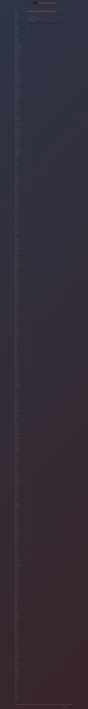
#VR (15, 146)
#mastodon (17, 431)
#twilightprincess (18, 649)
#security (16, 582)
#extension (17, 301)
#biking (16, 185)
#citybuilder (17, 230)
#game (16, 329)
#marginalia (17, 427)
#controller (17, 250)
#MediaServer (17, 98)
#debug (16, 262)
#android (16, 162)
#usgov (16, 661)
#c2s (15, 209)
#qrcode (16, 545)
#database (16, 259)
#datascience (17, 260)
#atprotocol (17, 177)
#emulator (16, 294)
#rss (15, 572)
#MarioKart (17, 94)
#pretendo (16, 533)
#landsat (16, 402)
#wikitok (16, 686)
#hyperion (16, 374)
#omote (16, 487)
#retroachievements (18, 560)
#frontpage (17, 324)
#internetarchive (17, 384)
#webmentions (17, 677)
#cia (15, 226)
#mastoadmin (17, 430)
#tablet (16, 622)
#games (16, 333)
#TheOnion (16, 142)
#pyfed (16, 543)
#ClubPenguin (17, 44)
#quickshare (17, 549)
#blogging (16, 195)
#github (16, 341)
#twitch (16, 650)
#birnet (16, 190)
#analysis (16, 161)
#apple (16, 168)
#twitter (16, 651)
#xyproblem (17, 696)
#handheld (16, 363)
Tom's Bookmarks (44, 3)
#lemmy (16, 405)
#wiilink (16, 682)
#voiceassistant (17, 667)
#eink (16, 288)
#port (15, 526)
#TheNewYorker (17, 141)
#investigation (17, 387)
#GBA (16, 65)
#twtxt (16, 652)
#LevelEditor (17, 88)
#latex (16, 404)
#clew (16, 234)
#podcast (16, 520)
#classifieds (17, 233)
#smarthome (17, 595)
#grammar (16, 356)
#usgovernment (17, 662)
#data (16, 258)
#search (16, 580)
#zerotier (16, 701)
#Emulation (17, 55)
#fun (15, 327)
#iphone (16, 390)
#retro (16, 559)
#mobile (16, 454)
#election (16, 289)
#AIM (15, 23)
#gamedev (16, 332)
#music (16, 464)
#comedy (16, 243)
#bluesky (16, 198)
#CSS (16, 37)
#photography (17, 508)
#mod (16, 455)
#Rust (16, 126)
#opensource (17, 489)
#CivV (16, 40)
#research (16, 558)
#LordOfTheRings (18, 90)
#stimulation (17, 614)
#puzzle (46, 20)
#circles (16, 227)
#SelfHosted (17, 129)
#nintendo (16, 475)
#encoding (16, 295)
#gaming (16, 334)
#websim (16, 678)
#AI (15, 21)
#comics (16, 244)
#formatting (17, 320)
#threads (16, 633)
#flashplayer (17, 314)
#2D (15, 11)
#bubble (16, 207)
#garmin (16, 336)
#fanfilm (16, 303)
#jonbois (16, 396)
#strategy (16, 615)
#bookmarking (17, 199)
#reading (16, 553)
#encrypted (17, 296)
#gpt (15, 355)
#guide (16, 358)
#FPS (15, 58)
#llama (16, 417)
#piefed (16, 511)
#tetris (16, 631)
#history (16, 367)
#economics (17, 286)
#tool (15, 639)
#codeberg (17, 240)
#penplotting (17, 506)
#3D (15, 12)
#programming (17, 535)
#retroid (16, 562)
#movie (16, 458)
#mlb (15, 453)
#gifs (15, 339)
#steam (16, 612)
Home (16, 706)
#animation (17, 163)
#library (16, 408)
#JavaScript (17, 83)
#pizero (16, 515)
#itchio (16, 392)
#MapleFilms (17, 93)
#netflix (16, 471)
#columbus (17, 242)
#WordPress (17, 151)
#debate (16, 261)
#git (15, 340)
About (40, 7)
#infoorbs (16, 378)
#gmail (16, 346)
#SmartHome (17, 132)
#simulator (16, 589)
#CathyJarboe (17, 38)
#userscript (17, 660)
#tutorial (16, 647)
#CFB (16, 36)
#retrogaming (17, 561)
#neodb (16, 469)
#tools (16, 640)
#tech (16, 624)
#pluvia (16, 518)
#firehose (16, 312)
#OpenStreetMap (18, 111)
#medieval (16, 438)
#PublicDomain (17, 119)
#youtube (16, 697)
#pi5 (15, 510)
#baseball (16, 182)
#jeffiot (16, 394)
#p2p (15, 493)
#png (15, 519)
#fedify (16, 306)
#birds (16, 188)
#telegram (16, 625)
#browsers (16, 206)
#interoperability (17, 386)
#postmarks (17, 529)
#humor (16, 373)
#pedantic (16, 502)
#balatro (16, 181)
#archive (16, 169)
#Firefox (16, 63)
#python (16, 544)
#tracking (16, 641)
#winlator (16, 687)
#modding (16, 456)
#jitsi (15, 395)
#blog (16, 194)
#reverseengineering (18, 564)
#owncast (16, 492)
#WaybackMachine (18, 150)
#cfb (15, 218)
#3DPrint (16, 14)
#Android (16, 29)
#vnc (15, 666)
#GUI (15, 66)
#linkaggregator (17, 410)
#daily (30, 20)
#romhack (16, 569)
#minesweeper (17, 449)
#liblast (16, 407)
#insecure (16, 381)
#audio (16, 178)
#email (16, 292)
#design (16, 271)
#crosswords (17, 253)
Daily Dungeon (32, 16)
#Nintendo (16, 103)
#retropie (16, 563)
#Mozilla (16, 100)
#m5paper (16, 422)
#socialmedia (17, 597)
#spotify (16, 606)
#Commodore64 (17, 45)
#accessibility (17, 154)
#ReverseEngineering (18, 125)
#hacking (16, 359)
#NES (16, 101)
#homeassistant (17, 369)
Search (44, 7)
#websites (16, 679)
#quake (16, 547)
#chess (16, 223)
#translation (17, 642)
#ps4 (15, 537)
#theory (16, 632)
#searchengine (17, 581)
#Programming (17, 118)
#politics (16, 524)
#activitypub (17, 155)
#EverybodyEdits (18, 57)
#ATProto (16, 26)
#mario (16, 428)
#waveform (17, 669)
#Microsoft (17, 99)
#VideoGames (17, 147)
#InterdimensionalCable (19, 79)
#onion (16, 488)
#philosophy (17, 507)
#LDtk (16, 85)
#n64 (15, 466)
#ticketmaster (17, 634)
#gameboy (16, 330)
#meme (16, 440)
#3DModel (16, 13)
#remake (16, 555)
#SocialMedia (17, 133)
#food (16, 316)
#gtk (15, 357)
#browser (16, 205)
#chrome (16, 225)
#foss (16, 321)
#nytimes (16, 483)
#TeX (15, 138)
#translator (17, 643)
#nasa (16, 467)
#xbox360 (16, 693)
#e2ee (16, 284)
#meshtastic (17, 443)
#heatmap (16, 366)
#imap (16, 376)
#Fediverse (17, 62)
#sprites (16, 607)
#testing (16, 630)
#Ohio (16, 106)
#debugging (17, 263)
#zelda (16, 700)
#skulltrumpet (17, 590)
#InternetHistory (17, 81)
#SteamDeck (17, 135)
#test (15, 629)
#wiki (15, 684)
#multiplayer (17, 463)
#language (17, 403)
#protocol (16, 536)
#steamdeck (17, 613)
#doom (16, 279)
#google (16, 351)
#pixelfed (16, 514)
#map (16, 425)
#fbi (15, 305)
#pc (15, 500)
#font (16, 315)
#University (17, 145)
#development (17, 274)
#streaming (17, 616)
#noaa (16, 476)
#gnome (16, 347)
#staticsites (17, 611)
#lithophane (17, 416)
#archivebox (17, 170)
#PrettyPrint (17, 117)
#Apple (16, 30)
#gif (15, 338)
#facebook (17, 302)
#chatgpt (16, 221)
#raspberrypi (17, 551)
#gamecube (17, 331)
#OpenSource (17, 110)
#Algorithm (17, 28)
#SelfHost (16, 128)
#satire (16, 578)
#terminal (16, 626)
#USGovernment (18, 143)
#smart (16, 594)
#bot (15, 203)
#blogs (16, 197)
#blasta (16, 192)
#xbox (16, 692)
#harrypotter (17, 364)
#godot (16, 348)
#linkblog (16, 411)
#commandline (17, 245)
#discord (16, 275)
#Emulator (16, 56)
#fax (15, 304)
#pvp (15, 541)
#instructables (17, 382)
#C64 (16, 35)
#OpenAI (16, 108)
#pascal (16, 499)
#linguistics (17, 409)
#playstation (17, 517)
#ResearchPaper (18, 124)
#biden (16, 183)
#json (16, 398)
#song (16, 600)
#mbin (16, 436)
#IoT (15, 82)
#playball (16, 516)
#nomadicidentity (18, 479)
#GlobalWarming (18, 72)
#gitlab (16, 342)
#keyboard (16, 400)
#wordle (51, 20)
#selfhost (16, 585)
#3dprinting (17, 19)
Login (48, 7)
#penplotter (17, 505)
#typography (17, 657)
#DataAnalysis (17, 49)
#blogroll (16, 196)
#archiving (16, 171)
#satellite (16, 576)
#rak (15, 550)
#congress (16, 249)
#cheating (16, 222)
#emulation (17, 293)
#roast (16, 568)
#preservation (17, 532)
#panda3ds (17, 496)
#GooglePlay (17, 73)
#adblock (16, 156)
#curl (15, 256)
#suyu (16, 620)
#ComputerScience (18, 46)
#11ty (15, 10)
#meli (16, 439)
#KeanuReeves (17, 84)
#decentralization (18, 265)
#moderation (17, 457)
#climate (16, 239)
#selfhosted (17, 586)
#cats (16, 215)
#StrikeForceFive (18, 137)
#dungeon (34, 20)
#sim (15, 588)
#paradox (16, 497)
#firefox (16, 311)
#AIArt (16, 22)
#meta (16, 445)
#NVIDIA (16, 102)
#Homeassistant (17, 75)
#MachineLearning (18, 92)
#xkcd (16, 694)
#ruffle (16, 573)
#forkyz (16, 319)
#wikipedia (16, 685)
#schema (16, 579)
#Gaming (16, 70)
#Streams (16, 136)
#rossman (16, 571)
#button (16, 208)
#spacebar (16, 603)
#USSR (16, 144)
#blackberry (17, 191)
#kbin (16, 399)
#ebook (16, 285)
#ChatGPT (16, 39)
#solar (16, 598)
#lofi (15, 419)
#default (16, 267)
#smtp (16, 596)
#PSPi (16, 115)
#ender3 (16, 297)
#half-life (16, 360)
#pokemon (16, 523)
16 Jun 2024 (31, 17)
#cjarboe (16, 231)
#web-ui (16, 674)
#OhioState (17, 107)
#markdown (17, 429)
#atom (16, 174)
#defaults (16, 268)
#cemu (16, 217)
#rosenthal (16, 570)
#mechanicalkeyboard (19, 437)
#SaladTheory (17, 127)
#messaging (17, 444)
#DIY (15, 48)
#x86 (15, 691)
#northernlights (17, 481)
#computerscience (18, 248)
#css (15, 254)
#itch (15, 391)
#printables (17, 534)
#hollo (16, 368)
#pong (16, 525)
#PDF (16, 112)
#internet (16, 383)
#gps (15, 354)
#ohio (16, 484)
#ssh (15, 608)
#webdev (16, 675)
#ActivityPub (17, 27)
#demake (16, 269)
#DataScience (17, 50)
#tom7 (16, 638)
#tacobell (16, 623)
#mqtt (16, 462)
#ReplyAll (16, 123)
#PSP (16, 114)
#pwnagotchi (17, 542)
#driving (16, 280)
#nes (15, 470)
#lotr (15, 421)
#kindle (16, 401)
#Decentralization (18, 52)
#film (15, 310)
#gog (15, 349)
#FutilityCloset (17, 64)
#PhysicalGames (18, 116)
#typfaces (16, 656)
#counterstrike (17, 252)
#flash (16, 313)
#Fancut (16, 61)
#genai (16, 337)
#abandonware (17, 153)
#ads (15, 159)
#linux (16, 412)
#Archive (16, 31)
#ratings (16, 552)
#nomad (16, 478)
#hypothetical (17, 375)
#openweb (16, 490)
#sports (16, 605)
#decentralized (17, 266)
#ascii (16, 173)
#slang (16, 591)
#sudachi (16, 617)
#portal (16, 527)
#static (16, 609)
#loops (16, 420)
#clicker (16, 236)
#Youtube (16, 152)
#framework (17, 323)
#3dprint (16, 18)
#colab (16, 241)
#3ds (15, 20)
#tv (15, 648)
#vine (15, 665)
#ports (16, 528)
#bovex (16, 204)
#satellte (16, 577)
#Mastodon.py (17, 97)
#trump (16, 644)
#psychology (17, 538)
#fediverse (16, 307)
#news (16, 474)
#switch (16, 621)
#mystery (16, 465)
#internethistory (17, 385)
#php (15, 509)
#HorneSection (17, 76)
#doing (16, 277)
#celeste (16, 216)
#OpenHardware (18, 109)
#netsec (16, 472)
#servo (16, 587)
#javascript (17, 393)
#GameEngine (17, 67)
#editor (16, 287)
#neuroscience (17, 473)
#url (15, 659)
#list (15, 413)
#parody (16, 498)
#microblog (17, 446)
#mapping (16, 426)
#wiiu (15, 683)
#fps (15, 322)
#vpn (15, 668)
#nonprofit (16, 480)
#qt (15, 546)
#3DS (16, 17)
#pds (15, 501)
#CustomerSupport (18, 47)
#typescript (17, 653)
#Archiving (16, 32)
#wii (15, 680)
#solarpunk (17, 599)
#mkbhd (16, 452)
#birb (15, 186)
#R (15, 120)
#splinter (16, 604)
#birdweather (17, 189)
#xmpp (16, 695)
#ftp (15, 325)
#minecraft (17, 448)
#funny (16, 328)
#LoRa (16, 89)
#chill (16, 224)
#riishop (16, 567)
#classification (17, 232)
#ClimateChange (18, 43)
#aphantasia (17, 164)
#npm (16, 482)
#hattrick (16, 365)
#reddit (16, 554)
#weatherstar (17, 671)
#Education (17, 54)
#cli (15, 235)
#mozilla (16, 461)
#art (15, 172)
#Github (16, 71)
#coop (16, 251)
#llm (15, 418)
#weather (16, 670)
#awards (16, 180)
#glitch (16, 345)
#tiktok (16, 635)
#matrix (16, 435)
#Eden (16, 53)
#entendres (17, 298)
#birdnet (16, 187)
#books (16, 200)
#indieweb (16, 377)
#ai (15, 160)
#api (15, 165)
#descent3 (16, 270)
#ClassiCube (17, 41)
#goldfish (16, 350)
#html (16, 372)
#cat (15, 214)
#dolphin (16, 278)
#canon (16, 212)
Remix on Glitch (68, 707)
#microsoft (17, 447)
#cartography (17, 213)
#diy (15, 276)
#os (15, 491)
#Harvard (16, 74)
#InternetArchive (18, 80)
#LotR (16, 91)
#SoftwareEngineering (19, 134)
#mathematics (17, 434)
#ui (15, 658)
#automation (17, 179)
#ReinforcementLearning (19, 121)
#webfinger (17, 676)
